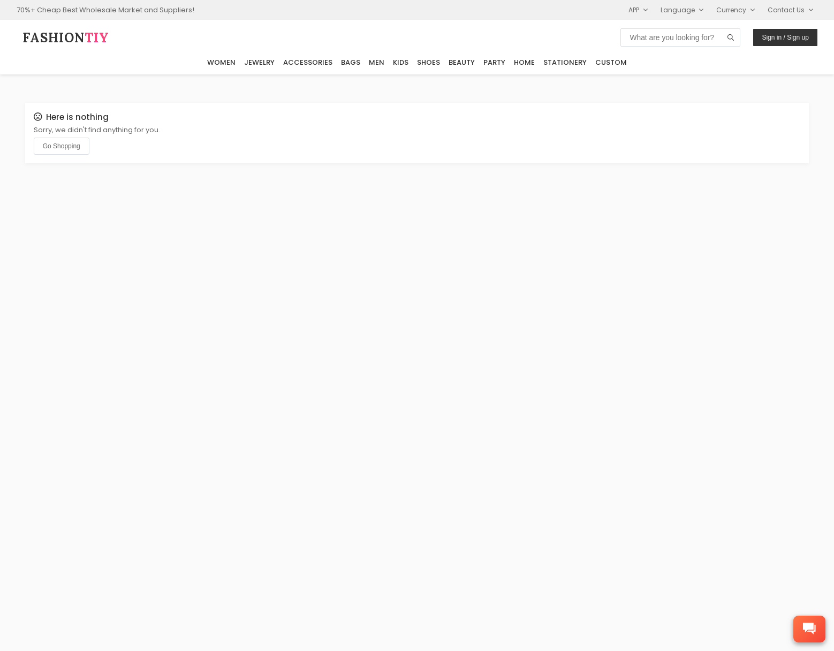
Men (376, 62)
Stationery (565, 62)
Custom (611, 62)
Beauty (462, 62)
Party (494, 62)
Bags (350, 62)
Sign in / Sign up (785, 37)
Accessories (307, 62)
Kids (400, 62)
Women (221, 62)
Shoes (428, 62)
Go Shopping (61, 146)
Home (524, 62)
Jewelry (259, 62)
